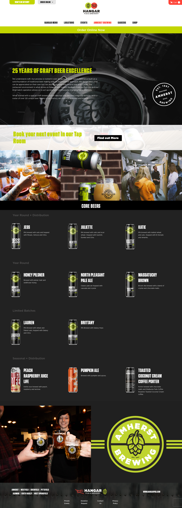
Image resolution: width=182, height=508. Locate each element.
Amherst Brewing (102, 22)
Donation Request (84, 502)
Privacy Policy (115, 502)
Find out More (108, 138)
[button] (175, 2)
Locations (69, 22)
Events (84, 22)
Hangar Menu (51, 22)
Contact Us (100, 502)
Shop (135, 22)
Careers (122, 22)
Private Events (67, 502)
